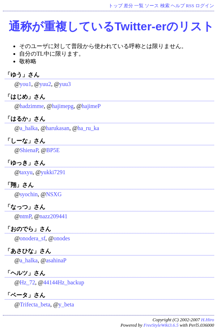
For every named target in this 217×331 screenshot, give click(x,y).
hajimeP (91, 106)
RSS (190, 5)
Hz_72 (27, 282)
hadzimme (32, 106)
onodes (62, 238)
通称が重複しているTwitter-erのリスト (111, 26)
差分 (128, 5)
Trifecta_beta (35, 304)
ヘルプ (178, 5)
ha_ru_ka (88, 128)
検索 (165, 5)
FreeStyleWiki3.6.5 (161, 325)
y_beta (66, 304)
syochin (29, 194)
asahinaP (56, 260)
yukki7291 (53, 172)
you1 (25, 84)
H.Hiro (207, 319)
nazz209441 (53, 216)
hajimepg (63, 106)
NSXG (54, 194)
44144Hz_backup (63, 282)
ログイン (204, 5)
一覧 (139, 5)
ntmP (25, 216)
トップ (116, 5)
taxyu (26, 172)
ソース (152, 5)
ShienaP (29, 150)
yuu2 (45, 84)
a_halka (29, 128)
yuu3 (65, 84)
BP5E (53, 150)
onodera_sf (32, 238)
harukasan (57, 128)
